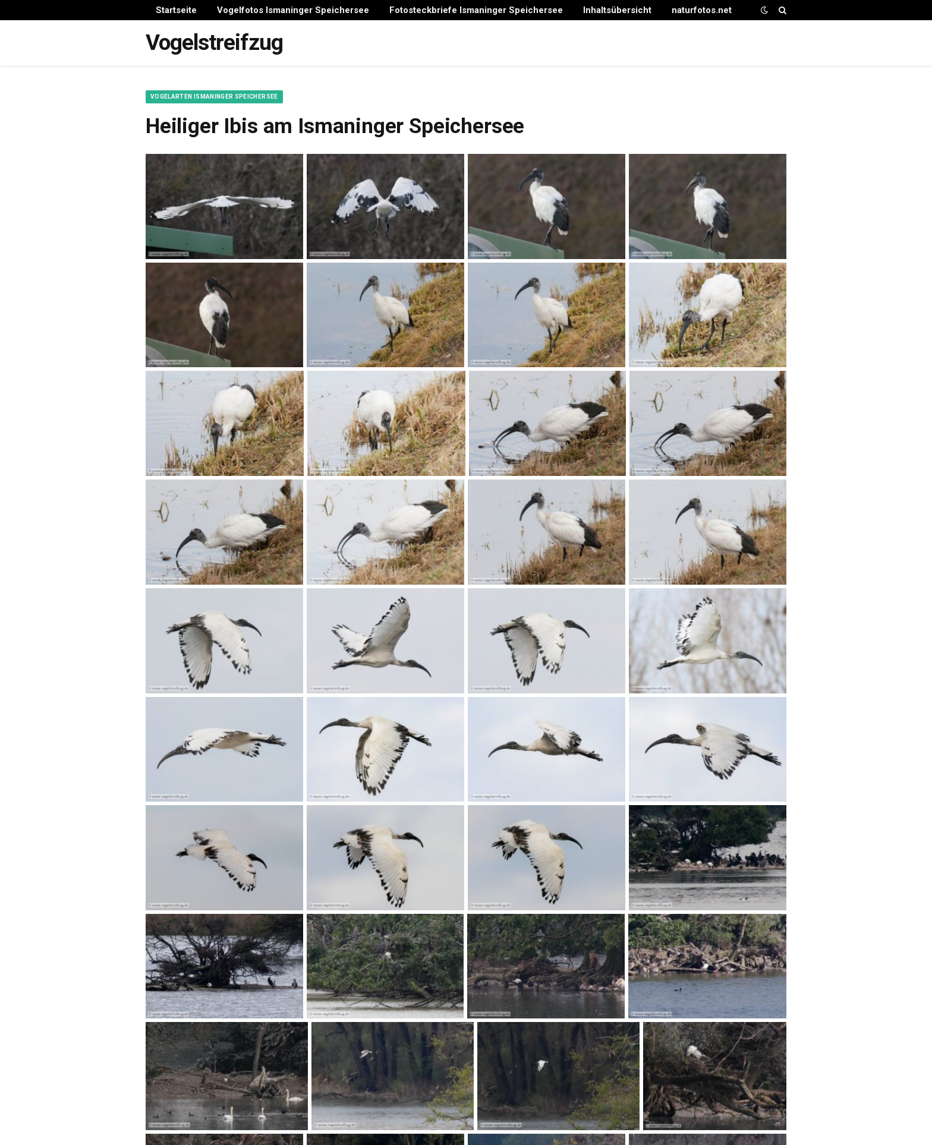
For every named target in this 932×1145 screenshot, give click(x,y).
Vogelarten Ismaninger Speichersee (214, 96)
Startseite (176, 10)
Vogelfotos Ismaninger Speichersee (293, 10)
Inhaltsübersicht (617, 10)
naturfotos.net (702, 10)
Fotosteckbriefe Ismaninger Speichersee (476, 10)
